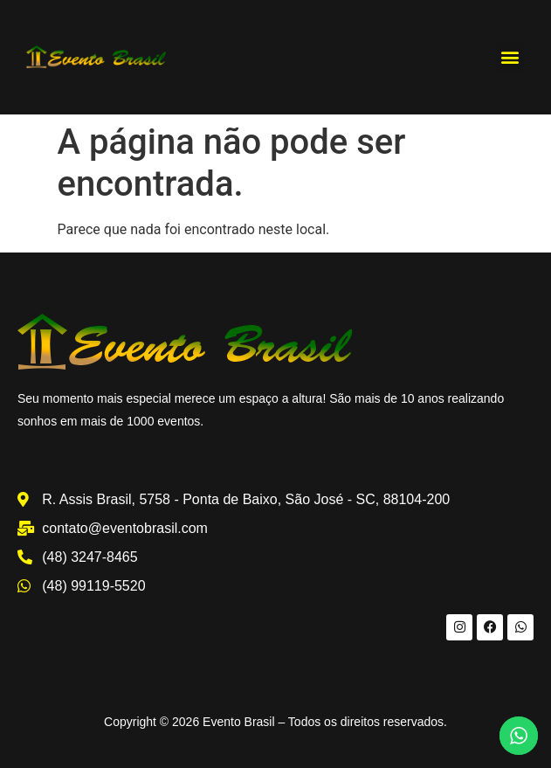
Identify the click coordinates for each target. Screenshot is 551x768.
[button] (510, 57)
